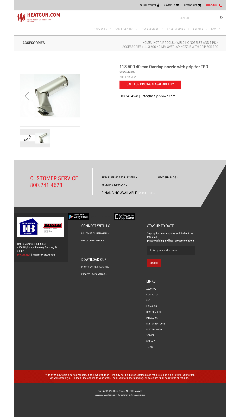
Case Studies (176, 28)
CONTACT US (155, 4)
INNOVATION (152, 314)
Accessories (150, 28)
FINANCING (152, 303)
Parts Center (125, 28)
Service (197, 28)
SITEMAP (151, 341)
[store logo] (38, 17)
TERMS (150, 346)
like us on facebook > (93, 237)
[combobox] (201, 18)
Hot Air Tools (163, 43)
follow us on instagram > (96, 230)
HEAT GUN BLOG (154, 308)
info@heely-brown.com (46, 251)
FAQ (211, 28)
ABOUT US (151, 285)
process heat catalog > (95, 271)
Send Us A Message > (119, 182)
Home (146, 43)
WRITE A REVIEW (128, 77)
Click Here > (149, 190)
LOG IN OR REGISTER (128, 4)
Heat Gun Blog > (177, 175)
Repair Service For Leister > (125, 175)
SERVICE (150, 335)
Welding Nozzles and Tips (196, 43)
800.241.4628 (207, 5)
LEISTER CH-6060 (155, 329)
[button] (27, 96)
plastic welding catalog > (97, 263)
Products (101, 28)
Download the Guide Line (101, 213)
